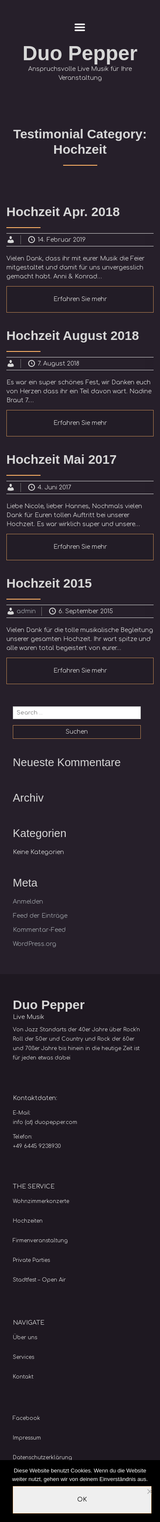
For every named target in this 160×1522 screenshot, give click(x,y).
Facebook (26, 1418)
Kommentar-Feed (39, 930)
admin (26, 611)
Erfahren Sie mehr (80, 299)
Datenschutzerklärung (42, 1458)
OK (82, 1499)
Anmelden (28, 902)
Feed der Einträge (40, 916)
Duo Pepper (80, 53)
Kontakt (23, 1377)
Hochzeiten (28, 1221)
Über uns (25, 1338)
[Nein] (149, 1491)
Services (23, 1357)
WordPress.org (34, 944)
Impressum (27, 1438)
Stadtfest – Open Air (39, 1280)
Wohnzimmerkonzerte (41, 1201)
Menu (80, 27)
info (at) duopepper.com (45, 1122)
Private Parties (31, 1260)
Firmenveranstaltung (40, 1241)
